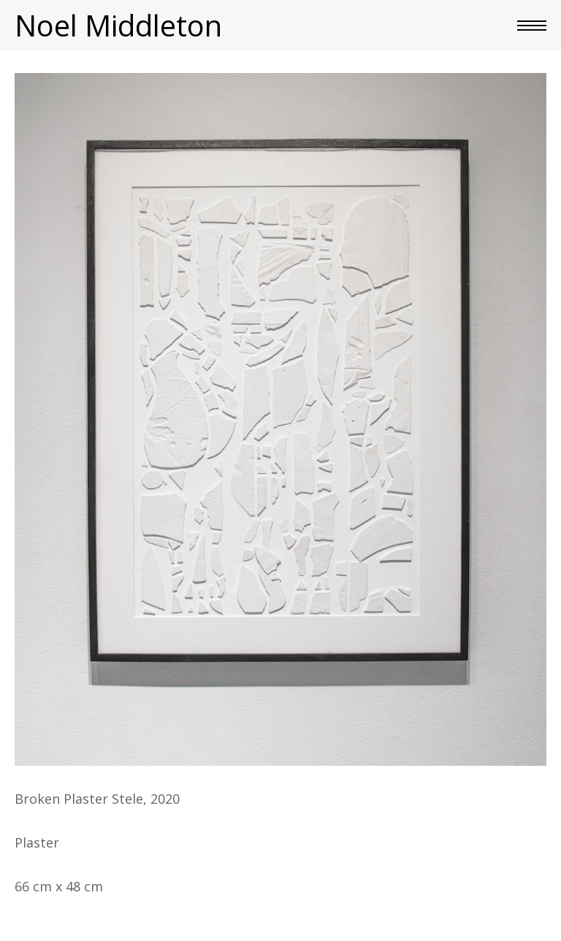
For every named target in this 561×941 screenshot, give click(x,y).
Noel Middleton (118, 25)
